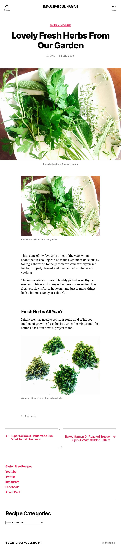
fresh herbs (30, 416)
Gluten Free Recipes (20, 471)
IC (54, 56)
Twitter (10, 481)
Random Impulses (60, 25)
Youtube (11, 476)
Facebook (13, 491)
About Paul (13, 497)
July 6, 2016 (69, 56)
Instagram (13, 486)
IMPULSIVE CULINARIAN (60, 6)
